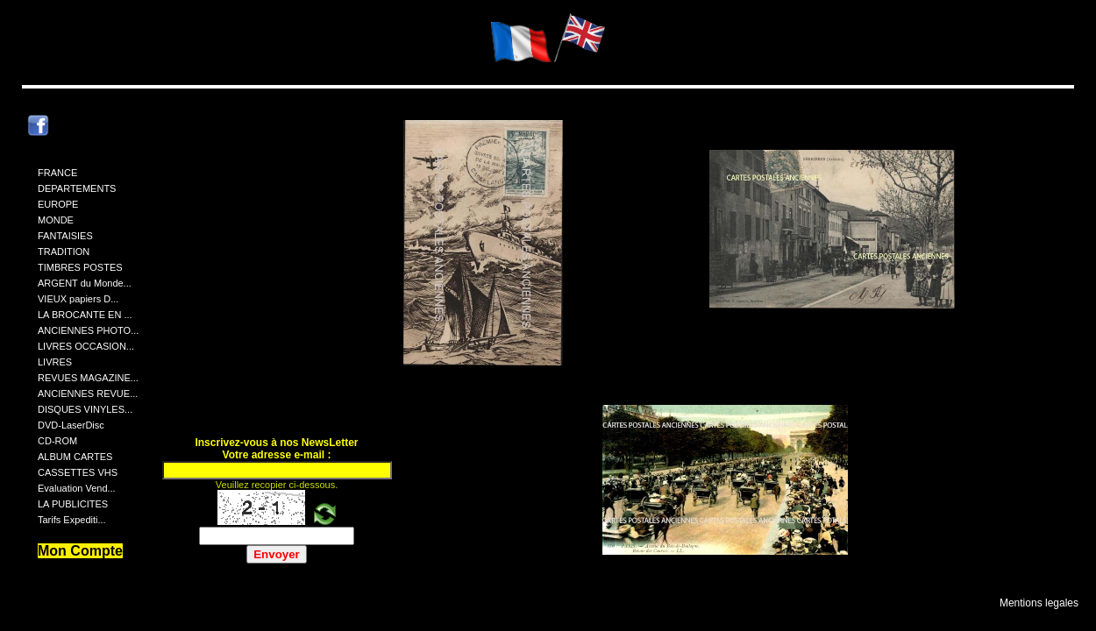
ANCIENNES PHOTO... (88, 330)
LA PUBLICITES (73, 504)
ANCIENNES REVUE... (88, 393)
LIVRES (55, 362)
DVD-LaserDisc (71, 425)
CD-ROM (57, 441)
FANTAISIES (65, 235)
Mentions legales (1039, 603)
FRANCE (57, 172)
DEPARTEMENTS (77, 188)
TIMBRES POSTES (80, 267)
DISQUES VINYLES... (85, 409)
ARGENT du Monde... (85, 283)
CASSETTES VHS (77, 472)
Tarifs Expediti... (72, 519)
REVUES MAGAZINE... (88, 377)
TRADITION (63, 251)
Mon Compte (80, 550)
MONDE (56, 220)
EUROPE (58, 204)
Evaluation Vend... (77, 488)
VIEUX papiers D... (78, 299)
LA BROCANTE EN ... (85, 314)
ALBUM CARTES (75, 456)
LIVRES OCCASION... (86, 346)
